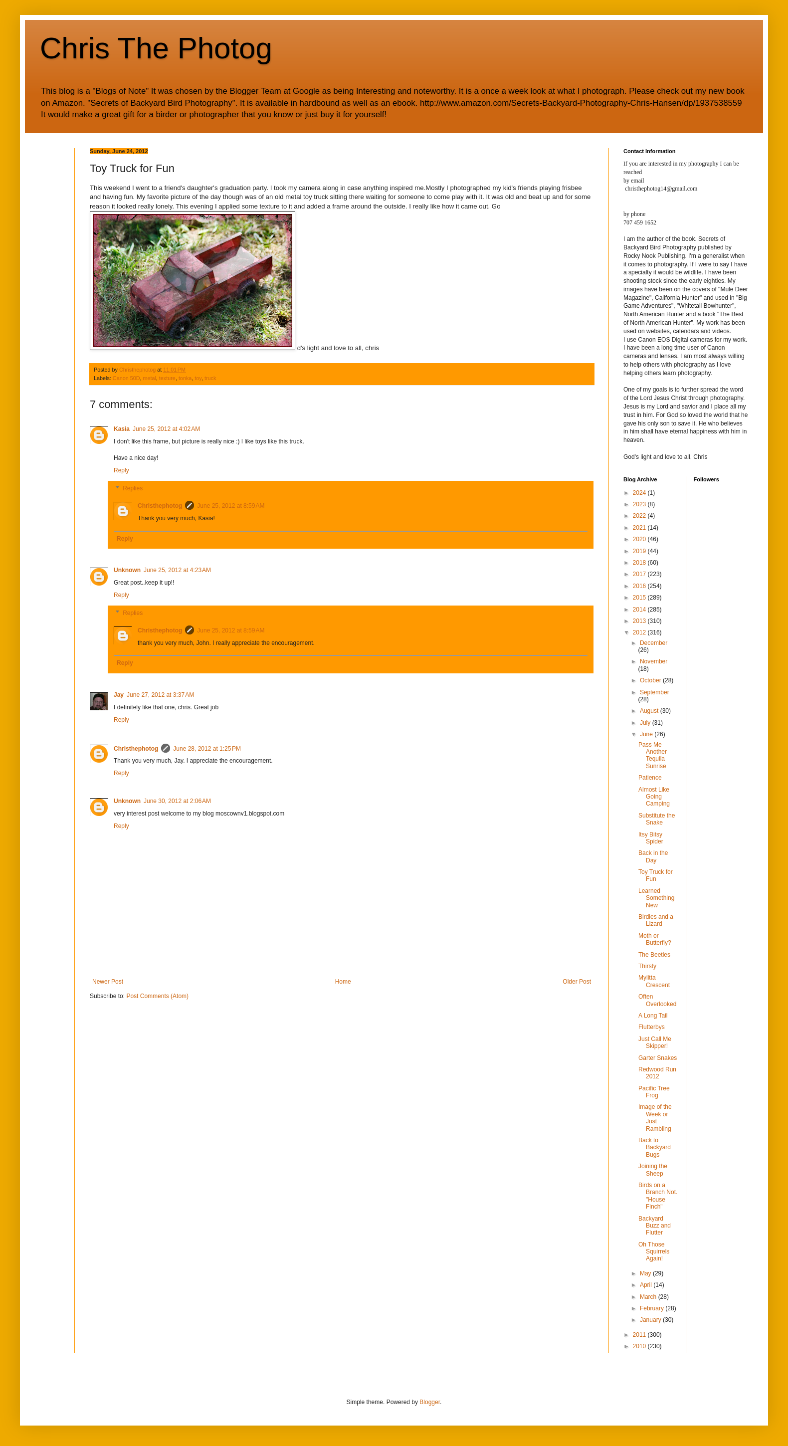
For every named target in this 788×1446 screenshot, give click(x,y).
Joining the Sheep (652, 1170)
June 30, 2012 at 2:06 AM (177, 801)
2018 (640, 562)
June (647, 734)
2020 (640, 539)
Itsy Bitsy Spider (650, 838)
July (646, 722)
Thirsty (647, 966)
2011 (640, 1334)
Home (343, 981)
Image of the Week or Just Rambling (655, 1117)
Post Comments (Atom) (157, 996)
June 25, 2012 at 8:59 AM (230, 505)
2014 (640, 609)
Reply (121, 470)
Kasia (122, 428)
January (651, 1319)
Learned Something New (656, 898)
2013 (640, 621)
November (653, 661)
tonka (185, 378)
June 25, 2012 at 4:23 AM (177, 570)
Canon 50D (126, 378)
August (650, 710)
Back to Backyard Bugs (654, 1147)
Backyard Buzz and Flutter (654, 1226)
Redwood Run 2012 (657, 1073)
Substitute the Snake (656, 819)
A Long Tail (653, 1015)
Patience (650, 777)
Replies (133, 488)
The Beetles (654, 954)
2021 (640, 527)
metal (149, 378)
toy (198, 378)
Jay (119, 694)
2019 (640, 551)
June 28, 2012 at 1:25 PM (207, 748)
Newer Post (107, 981)
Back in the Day (653, 856)
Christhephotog (160, 505)
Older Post (577, 981)
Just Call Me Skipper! (654, 1042)
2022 (640, 515)
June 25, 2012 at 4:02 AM (166, 428)
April (646, 1284)
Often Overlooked (657, 1000)
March (649, 1296)
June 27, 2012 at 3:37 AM (160, 694)
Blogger (429, 1402)
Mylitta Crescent (654, 981)
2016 (640, 586)
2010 (640, 1346)
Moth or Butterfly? (654, 939)
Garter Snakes (657, 1057)
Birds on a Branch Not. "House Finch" (657, 1196)
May (646, 1273)
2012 (640, 632)
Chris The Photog (156, 48)
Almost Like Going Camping (654, 797)
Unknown (127, 570)
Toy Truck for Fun (655, 875)
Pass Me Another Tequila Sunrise (652, 755)
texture (167, 378)
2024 (640, 492)
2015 (640, 597)
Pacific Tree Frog (654, 1092)
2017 (640, 574)
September (654, 692)
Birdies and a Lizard (655, 920)
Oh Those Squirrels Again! (653, 1251)
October (651, 680)
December (653, 642)
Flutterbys (651, 1027)
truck (210, 378)
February (652, 1308)
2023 (640, 504)
